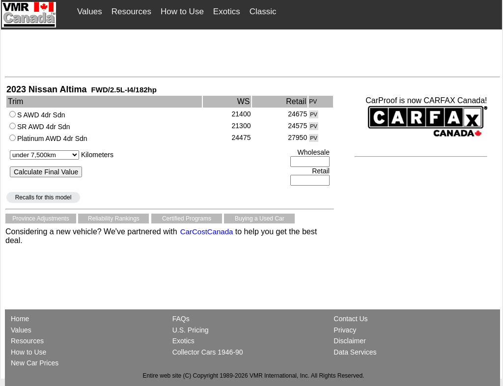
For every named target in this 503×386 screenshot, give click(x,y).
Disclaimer (349, 341)
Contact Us (350, 319)
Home (21, 319)
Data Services (355, 352)
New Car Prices (34, 363)
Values (89, 11)
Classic (263, 11)
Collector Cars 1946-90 (207, 352)
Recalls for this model (43, 197)
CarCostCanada (205, 231)
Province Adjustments (40, 218)
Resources (131, 11)
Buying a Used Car (259, 218)
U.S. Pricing (190, 330)
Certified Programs (186, 218)
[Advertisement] (252, 52)
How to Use (182, 11)
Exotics (226, 11)
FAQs (181, 319)
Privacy (345, 330)
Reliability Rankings (114, 218)
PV (313, 114)
